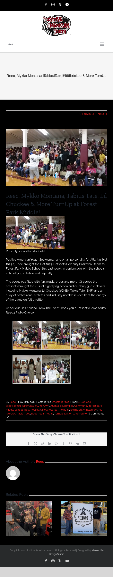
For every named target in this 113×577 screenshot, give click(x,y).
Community (81, 405)
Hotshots (47, 409)
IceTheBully (77, 409)
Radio (20, 413)
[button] (9, 518)
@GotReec (84, 401)
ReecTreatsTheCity (42, 413)
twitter (68, 413)
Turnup (58, 413)
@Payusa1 (28, 405)
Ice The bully (61, 409)
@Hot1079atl (13, 405)
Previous (88, 114)
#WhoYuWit (42, 405)
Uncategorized (60, 401)
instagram (91, 409)
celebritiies (66, 405)
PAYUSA (11, 413)
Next (101, 114)
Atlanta (54, 405)
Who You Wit (80, 413)
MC (100, 409)
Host (27, 409)
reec (27, 413)
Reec (13, 401)
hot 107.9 (36, 409)
